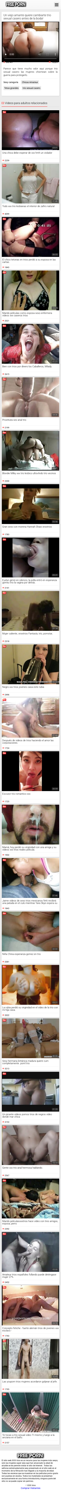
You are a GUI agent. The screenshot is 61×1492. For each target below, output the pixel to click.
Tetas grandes (11, 88)
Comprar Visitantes (30, 1488)
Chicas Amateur (30, 82)
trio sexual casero (31, 88)
